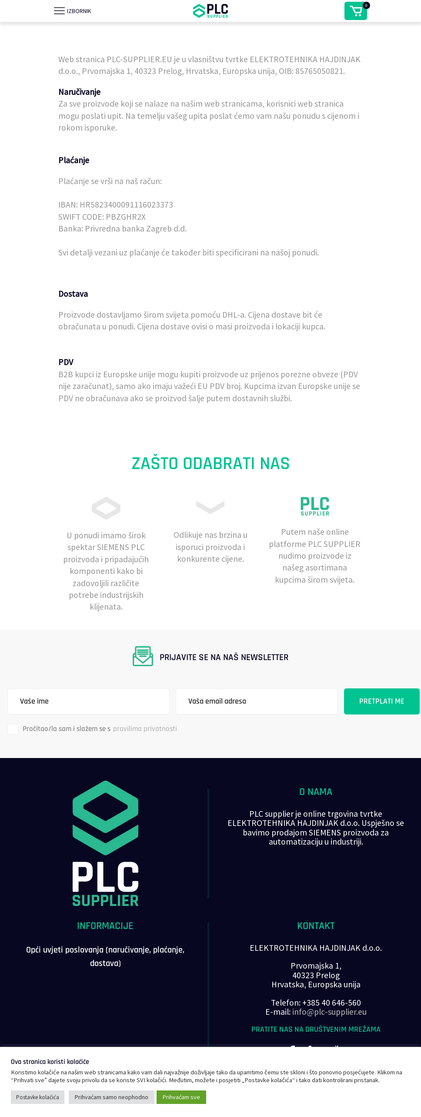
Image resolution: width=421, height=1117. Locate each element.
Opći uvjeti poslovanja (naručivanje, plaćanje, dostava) (105, 957)
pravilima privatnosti (145, 729)
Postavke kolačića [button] (37, 1097)
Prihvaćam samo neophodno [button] (111, 1097)
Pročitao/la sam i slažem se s (92, 729)
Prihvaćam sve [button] (181, 1097)
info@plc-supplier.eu (329, 1011)
